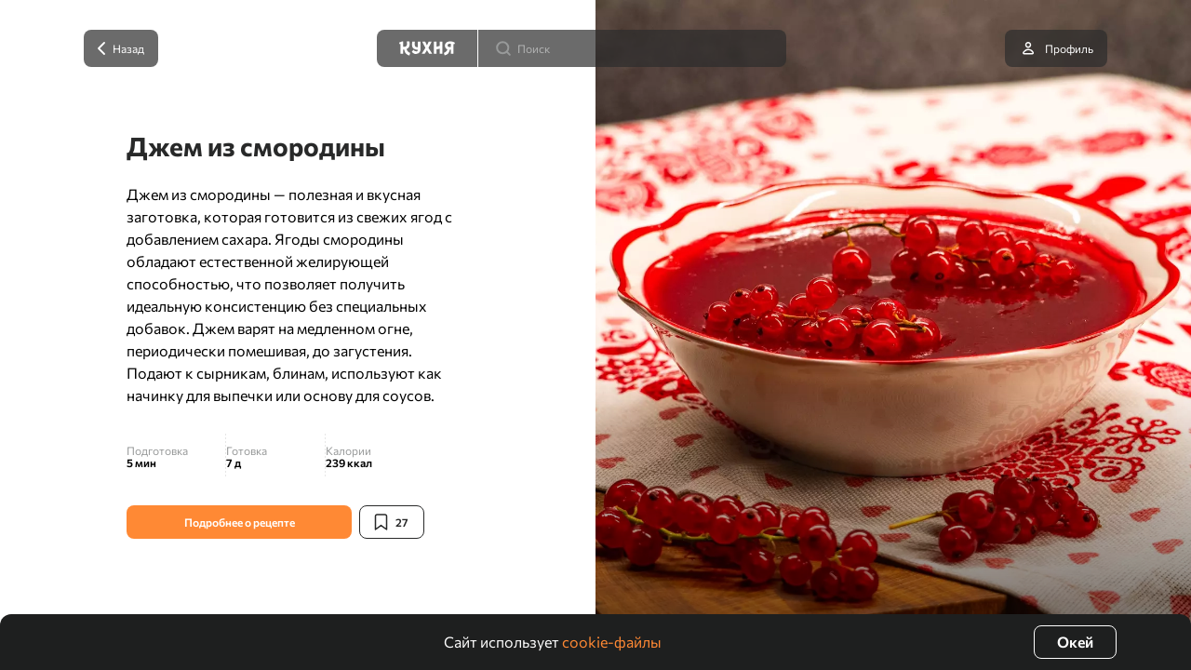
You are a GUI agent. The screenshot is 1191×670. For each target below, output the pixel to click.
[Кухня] (427, 48)
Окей (1075, 641)
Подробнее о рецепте (239, 522)
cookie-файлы (612, 641)
